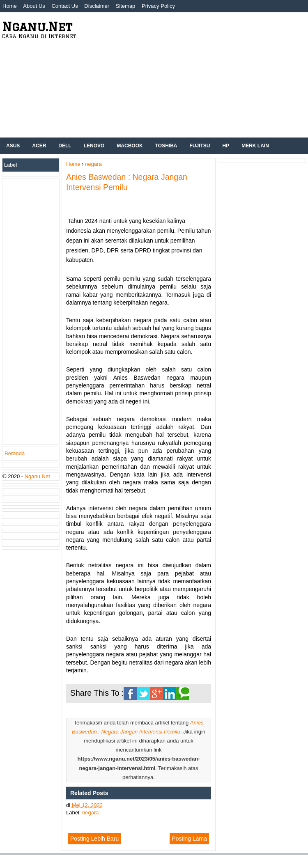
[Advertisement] (200, 73)
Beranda (15, 453)
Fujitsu (200, 146)
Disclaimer (96, 6)
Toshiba (166, 146)
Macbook (130, 146)
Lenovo (94, 146)
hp (226, 146)
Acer (39, 146)
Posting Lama (189, 838)
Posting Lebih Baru (94, 838)
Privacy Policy (158, 6)
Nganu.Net (37, 26)
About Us (34, 6)
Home (9, 6)
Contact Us (64, 6)
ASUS (13, 146)
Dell (64, 146)
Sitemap (126, 6)
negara (90, 812)
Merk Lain (255, 146)
